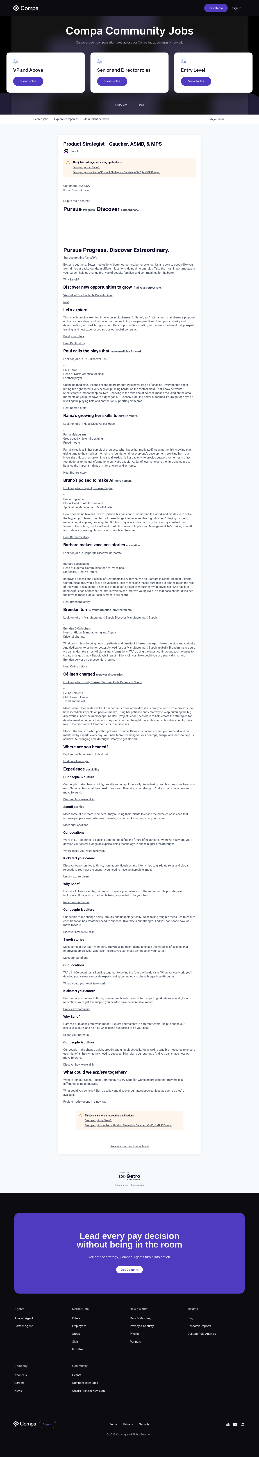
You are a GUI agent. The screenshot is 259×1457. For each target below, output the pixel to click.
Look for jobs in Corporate (79, 553)
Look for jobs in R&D (76, 359)
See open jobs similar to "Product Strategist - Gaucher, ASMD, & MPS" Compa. (116, 172)
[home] (25, 8)
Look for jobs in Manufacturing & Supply (88, 617)
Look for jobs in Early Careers (82, 682)
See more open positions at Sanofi (129, 1146)
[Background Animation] (90, 229)
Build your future (73, 336)
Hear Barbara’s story (76, 537)
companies (66, 119)
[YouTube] (228, 1424)
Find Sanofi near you (76, 761)
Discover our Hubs (103, 423)
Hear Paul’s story (74, 343)
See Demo (216, 8)
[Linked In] (242, 1424)
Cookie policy (137, 1185)
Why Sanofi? (71, 279)
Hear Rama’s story (75, 408)
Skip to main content (76, 201)
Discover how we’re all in (78, 799)
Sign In (236, 8)
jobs (40, 119)
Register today (84, 1101)
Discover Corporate (109, 553)
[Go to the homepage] (24, 1424)
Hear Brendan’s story (76, 602)
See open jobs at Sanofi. (86, 167)
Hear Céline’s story (75, 666)
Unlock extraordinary (76, 876)
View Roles (28, 81)
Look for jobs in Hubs (76, 423)
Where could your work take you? (84, 850)
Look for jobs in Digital (77, 488)
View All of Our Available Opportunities (87, 295)
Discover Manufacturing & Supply (136, 617)
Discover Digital (103, 488)
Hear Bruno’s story (75, 472)
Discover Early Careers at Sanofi (121, 682)
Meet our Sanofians (75, 825)
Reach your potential (76, 902)
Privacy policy (121, 1185)
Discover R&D (98, 359)
